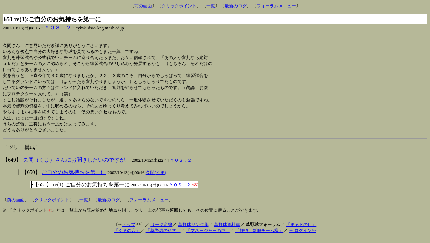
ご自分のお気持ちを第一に (74, 177)
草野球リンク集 (193, 229)
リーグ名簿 (161, 229)
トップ (128, 229)
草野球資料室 (227, 229)
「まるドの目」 (301, 229)
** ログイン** (302, 235)
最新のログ (236, 5)
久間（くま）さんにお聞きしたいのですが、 (76, 165)
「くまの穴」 (127, 235)
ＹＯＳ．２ (57, 28)
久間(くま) (156, 177)
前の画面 (143, 5)
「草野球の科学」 (163, 235)
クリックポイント (179, 5)
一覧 (210, 5)
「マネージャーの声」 (208, 235)
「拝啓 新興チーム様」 (259, 235)
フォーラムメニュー (276, 5)
